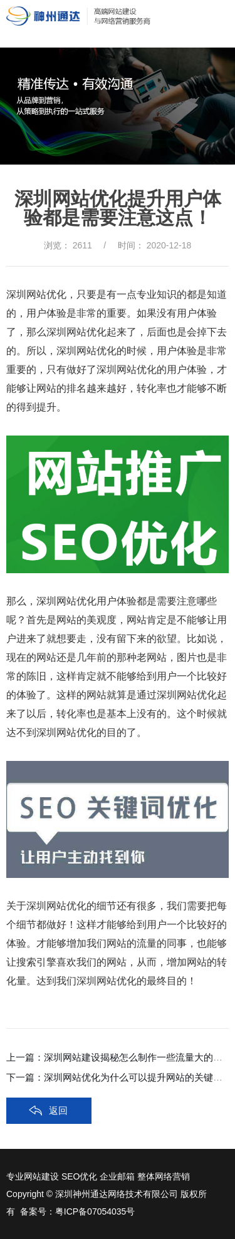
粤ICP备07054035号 (95, 1211)
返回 (58, 1110)
